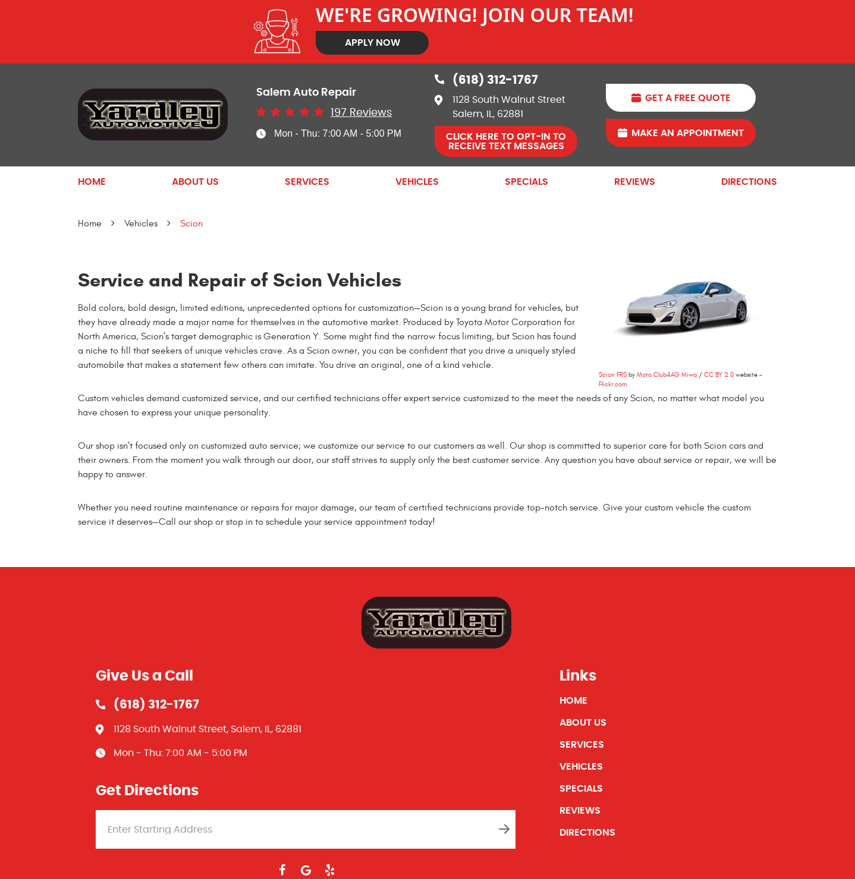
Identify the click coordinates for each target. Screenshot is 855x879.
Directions (749, 182)
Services (307, 182)
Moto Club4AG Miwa (667, 375)
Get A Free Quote (688, 98)
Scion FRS (613, 375)
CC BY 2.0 (719, 375)
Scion (191, 223)
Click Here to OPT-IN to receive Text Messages (506, 141)
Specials (526, 182)
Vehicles (417, 182)
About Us (195, 182)
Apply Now (372, 43)
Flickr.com (613, 384)
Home (92, 182)
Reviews (634, 182)
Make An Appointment (687, 133)
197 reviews (361, 113)
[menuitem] (92, 181)
